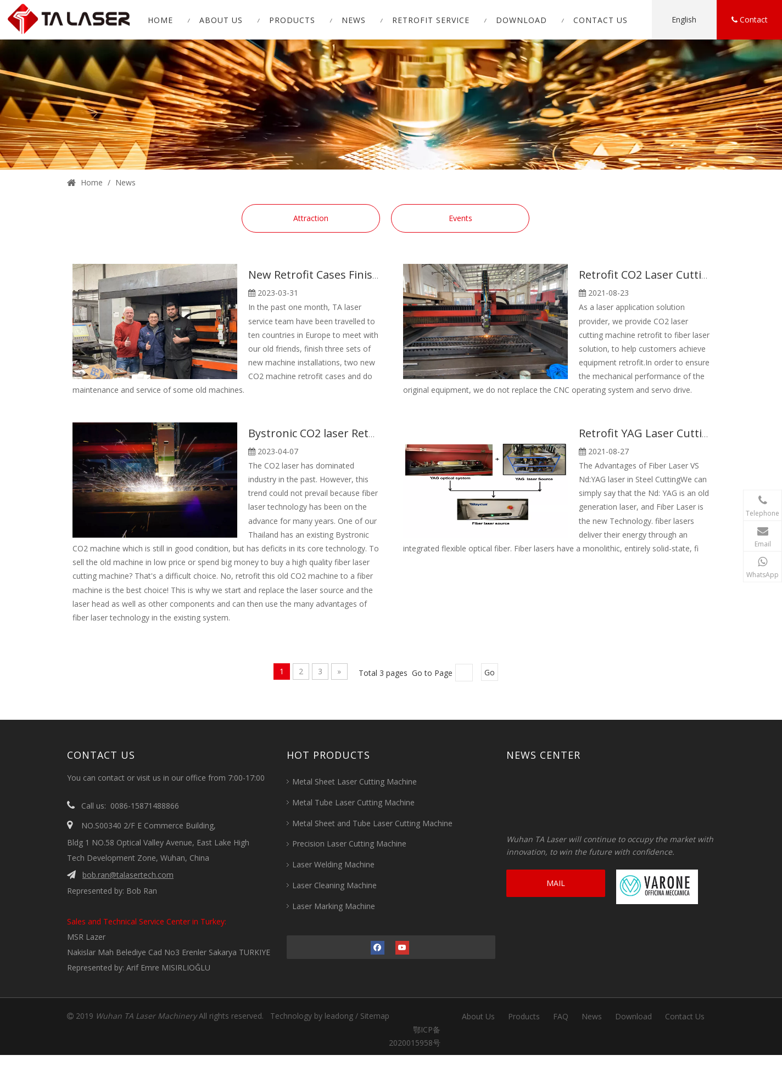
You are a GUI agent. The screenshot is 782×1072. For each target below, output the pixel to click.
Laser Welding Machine (333, 864)
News (592, 1016)
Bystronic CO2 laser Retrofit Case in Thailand (363, 433)
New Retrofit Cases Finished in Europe (346, 274)
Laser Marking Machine (333, 906)
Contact (749, 20)
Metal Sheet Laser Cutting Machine (354, 781)
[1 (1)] (391, 105)
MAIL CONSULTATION (556, 887)
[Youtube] (402, 946)
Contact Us (685, 1016)
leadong (339, 1016)
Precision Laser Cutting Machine (349, 843)
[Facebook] (377, 946)
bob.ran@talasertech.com (128, 875)
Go (489, 672)
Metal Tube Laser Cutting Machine (353, 802)
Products (524, 1016)
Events (460, 218)
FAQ (560, 1016)
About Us (478, 1016)
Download (633, 1016)
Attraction (310, 218)
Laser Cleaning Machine (334, 885)
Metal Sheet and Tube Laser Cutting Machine (372, 823)
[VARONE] (657, 887)
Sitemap (374, 1016)
